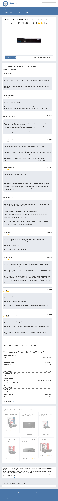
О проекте (5, 492)
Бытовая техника (25, 9)
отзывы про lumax (14, 477)
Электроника (38, 9)
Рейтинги (30, 492)
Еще (27, 12)
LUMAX (15, 401)
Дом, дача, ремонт (10, 9)
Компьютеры (8, 12)
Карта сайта (38, 492)
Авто (19, 12)
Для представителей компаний (10, 493)
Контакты (12, 492)
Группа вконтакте (21, 492)
